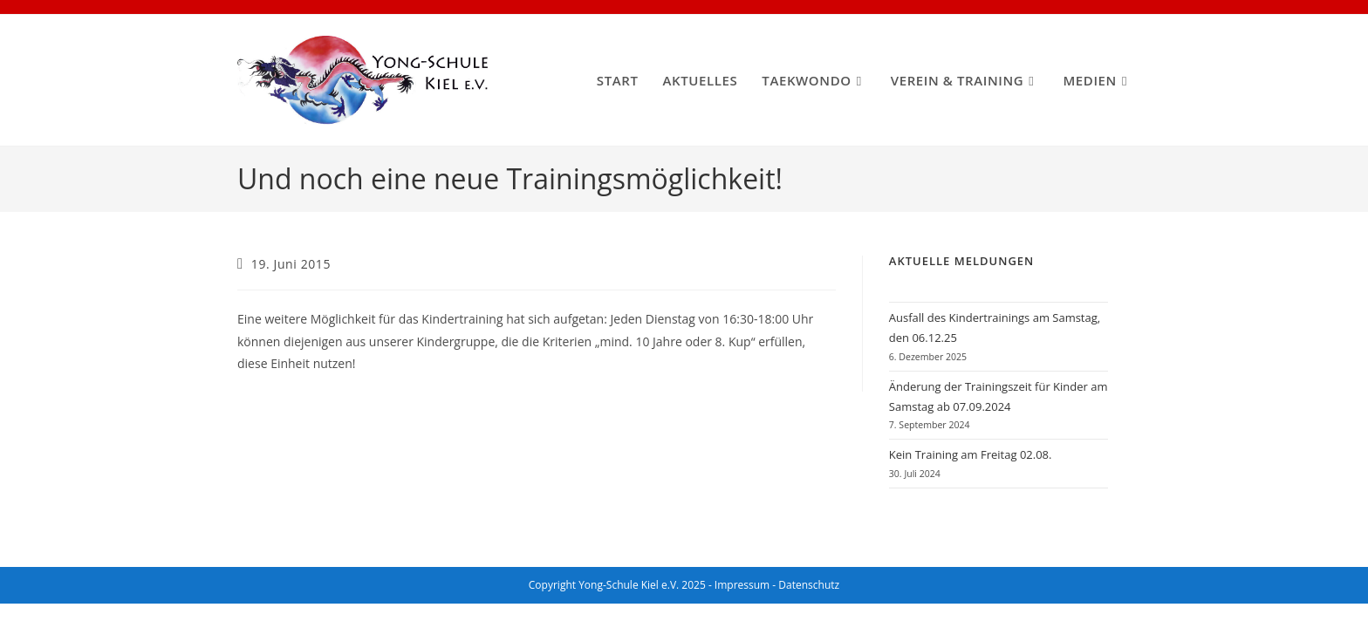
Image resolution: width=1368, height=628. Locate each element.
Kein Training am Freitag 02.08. (970, 454)
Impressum (742, 584)
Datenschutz (808, 584)
